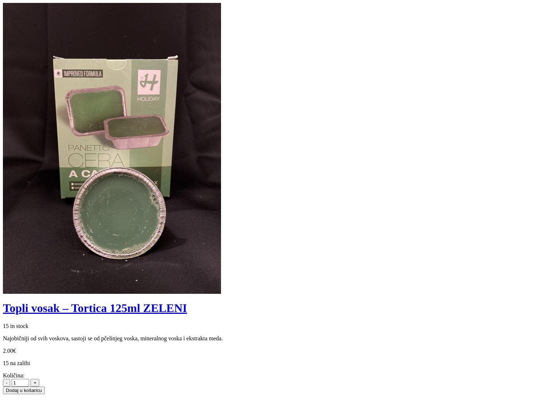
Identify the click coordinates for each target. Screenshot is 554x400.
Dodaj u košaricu (24, 390)
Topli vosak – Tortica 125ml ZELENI (95, 308)
